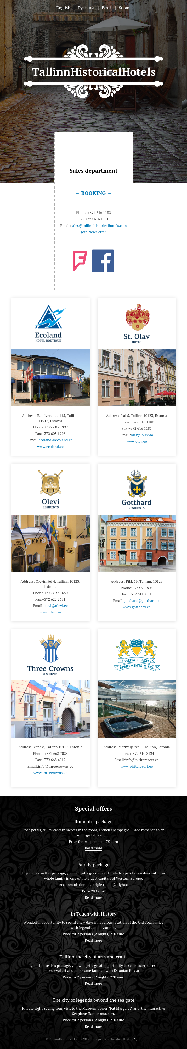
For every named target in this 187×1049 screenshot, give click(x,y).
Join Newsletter (93, 231)
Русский (86, 7)
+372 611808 (142, 587)
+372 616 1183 (99, 212)
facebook (103, 260)
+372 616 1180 (142, 422)
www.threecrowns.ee (50, 772)
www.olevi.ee (50, 612)
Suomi (125, 7)
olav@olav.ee (142, 434)
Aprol (137, 1039)
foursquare (80, 261)
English (63, 7)
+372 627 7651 (53, 599)
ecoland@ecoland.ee (56, 439)
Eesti (106, 7)
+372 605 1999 (56, 427)
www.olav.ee (136, 441)
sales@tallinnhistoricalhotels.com (99, 225)
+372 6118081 (140, 594)
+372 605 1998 (53, 433)
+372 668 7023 (56, 753)
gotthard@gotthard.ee (141, 600)
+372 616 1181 (97, 218)
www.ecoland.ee (50, 446)
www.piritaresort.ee (137, 766)
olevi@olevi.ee (55, 605)
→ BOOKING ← (93, 193)
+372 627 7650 (56, 592)
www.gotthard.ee (137, 606)
